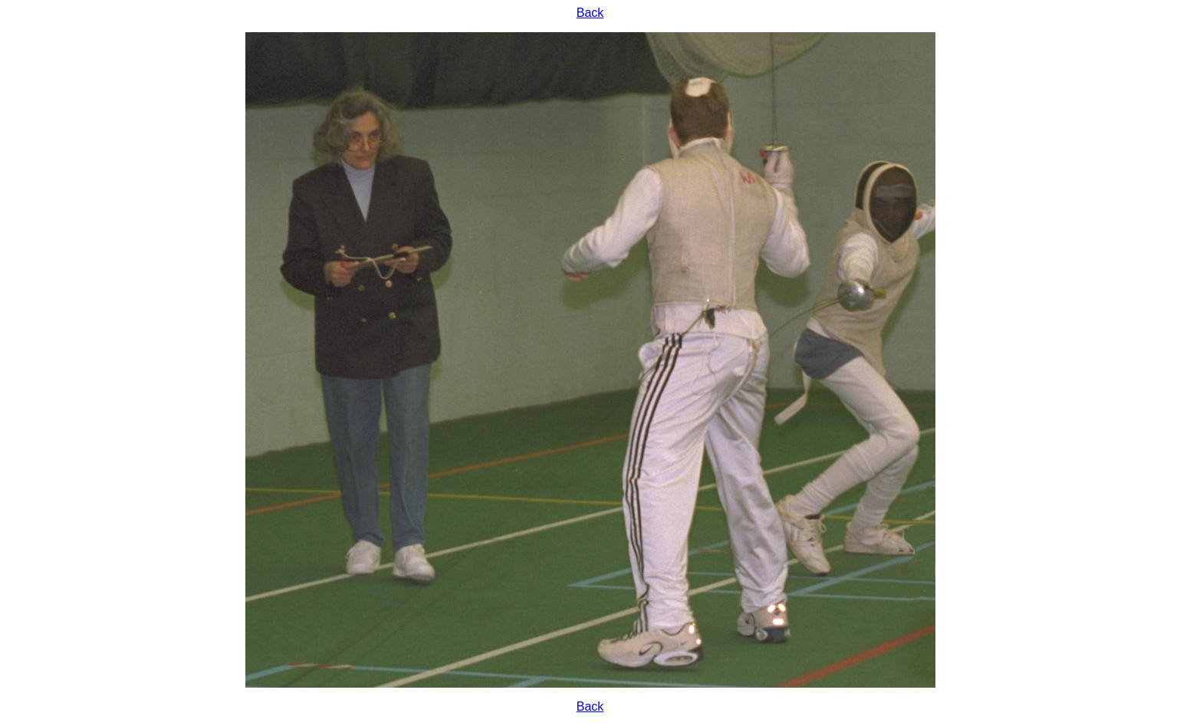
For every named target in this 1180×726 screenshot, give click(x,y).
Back (590, 12)
